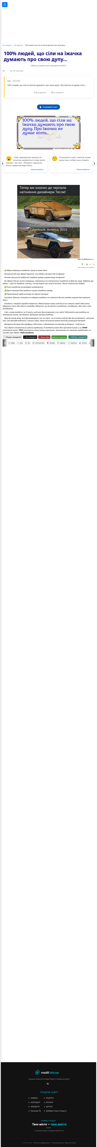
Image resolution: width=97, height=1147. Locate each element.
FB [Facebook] (48, 1084)
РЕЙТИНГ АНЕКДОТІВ (78, 337)
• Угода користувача (57, 1143)
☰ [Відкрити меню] (5, 4)
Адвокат (61, 343)
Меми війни (44, 337)
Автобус (51, 343)
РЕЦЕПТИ (50, 1098)
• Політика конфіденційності (42, 1143)
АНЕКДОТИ (35, 1107)
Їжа (27, 343)
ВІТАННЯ (49, 1102)
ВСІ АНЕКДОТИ (30, 337)
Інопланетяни (38, 343)
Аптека (83, 343)
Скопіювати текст (48, 107)
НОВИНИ (34, 1098)
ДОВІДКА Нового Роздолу (56, 1111)
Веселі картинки (59, 337)
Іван (20, 343)
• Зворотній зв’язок (70, 1143)
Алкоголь (72, 343)
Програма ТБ (36, 1111)
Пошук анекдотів (12, 337)
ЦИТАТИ (49, 1107)
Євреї (12, 343)
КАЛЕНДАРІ (35, 1102)
